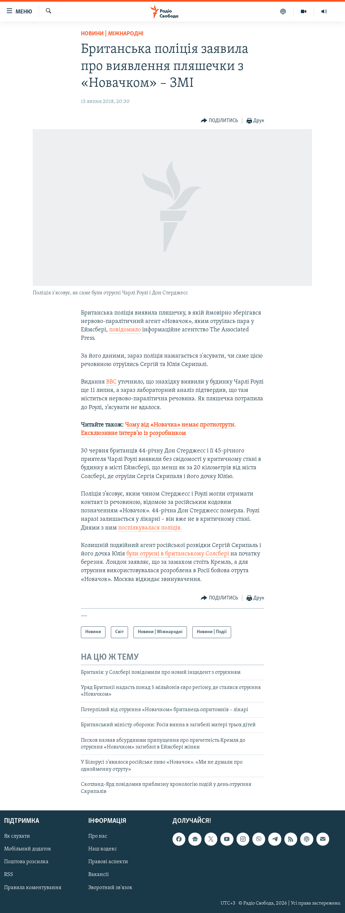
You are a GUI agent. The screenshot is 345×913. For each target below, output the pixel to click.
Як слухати (17, 836)
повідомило (125, 330)
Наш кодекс (102, 849)
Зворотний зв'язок (110, 887)
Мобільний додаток (27, 849)
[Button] (219, 120)
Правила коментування (32, 887)
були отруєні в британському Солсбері (177, 554)
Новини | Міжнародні (112, 34)
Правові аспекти (108, 862)
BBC (112, 382)
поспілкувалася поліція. (150, 528)
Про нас (97, 836)
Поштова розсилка (26, 862)
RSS (8, 874)
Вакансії (98, 874)
